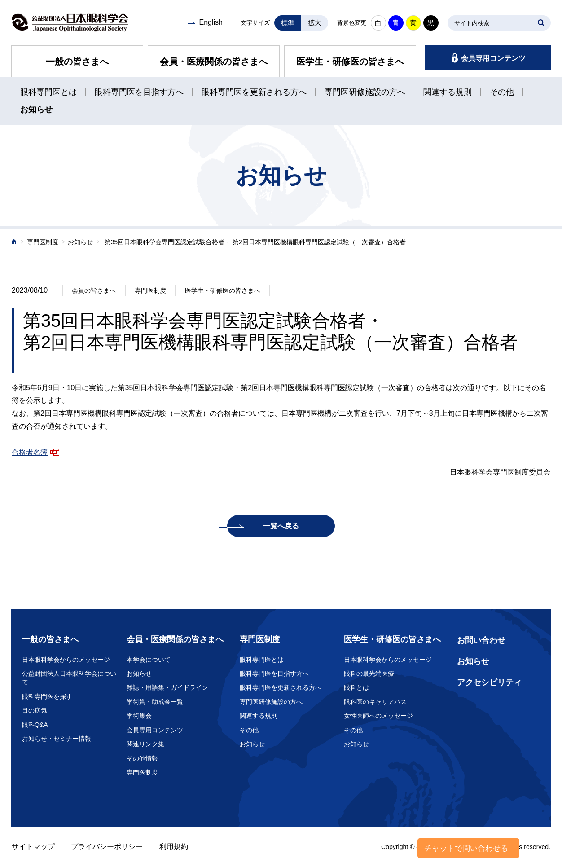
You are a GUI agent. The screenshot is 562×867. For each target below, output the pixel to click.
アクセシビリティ (489, 682)
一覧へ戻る (281, 526)
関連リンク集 (145, 744)
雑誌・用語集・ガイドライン (167, 687)
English (210, 22)
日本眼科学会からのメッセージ (66, 659)
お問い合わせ (481, 640)
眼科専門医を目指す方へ (139, 92)
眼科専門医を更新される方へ (254, 92)
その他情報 (142, 758)
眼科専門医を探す (47, 696)
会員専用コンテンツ (493, 58)
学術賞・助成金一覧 (155, 701)
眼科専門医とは (48, 92)
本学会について (149, 659)
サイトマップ (33, 846)
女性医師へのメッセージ (378, 715)
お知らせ (36, 109)
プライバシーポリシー (107, 846)
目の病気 (34, 710)
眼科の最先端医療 (369, 673)
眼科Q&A (35, 724)
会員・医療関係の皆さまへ (214, 61)
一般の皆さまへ (77, 61)
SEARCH (541, 23)
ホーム (14, 242)
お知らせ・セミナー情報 (56, 738)
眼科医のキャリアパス (375, 701)
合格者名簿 (30, 452)
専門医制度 (42, 242)
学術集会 (139, 715)
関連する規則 (447, 92)
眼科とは (356, 687)
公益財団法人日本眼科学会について (69, 678)
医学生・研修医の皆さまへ (350, 61)
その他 (502, 92)
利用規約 (173, 846)
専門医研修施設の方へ (365, 92)
